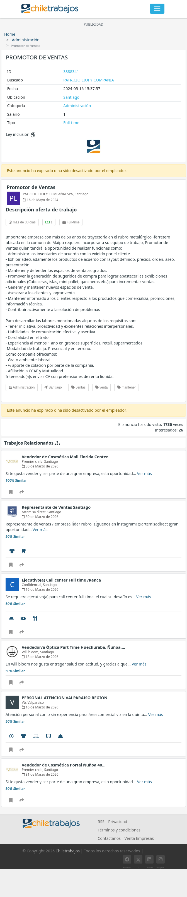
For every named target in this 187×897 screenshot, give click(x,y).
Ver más (144, 473)
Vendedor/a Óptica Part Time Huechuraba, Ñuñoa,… (73, 647)
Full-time (71, 122)
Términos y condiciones (119, 830)
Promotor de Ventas (31, 187)
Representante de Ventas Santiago (56, 507)
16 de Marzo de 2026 (40, 589)
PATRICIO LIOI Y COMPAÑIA (88, 80)
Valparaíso (36, 702)
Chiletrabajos (68, 850)
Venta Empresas (139, 838)
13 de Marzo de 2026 (40, 656)
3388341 (71, 71)
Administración (26, 39)
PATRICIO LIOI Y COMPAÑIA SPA (48, 194)
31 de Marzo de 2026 (40, 774)
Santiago (71, 97)
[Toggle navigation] (157, 9)
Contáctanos (109, 838)
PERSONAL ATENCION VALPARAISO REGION (64, 697)
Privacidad (117, 821)
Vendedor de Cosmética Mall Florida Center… (66, 456)
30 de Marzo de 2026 (40, 466)
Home (9, 34)
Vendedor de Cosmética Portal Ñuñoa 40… (63, 765)
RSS (101, 821)
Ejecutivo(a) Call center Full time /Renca (61, 580)
